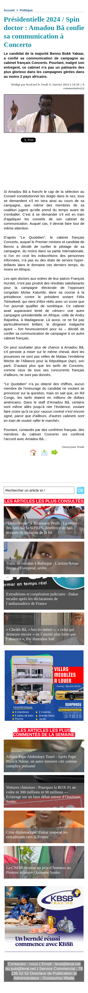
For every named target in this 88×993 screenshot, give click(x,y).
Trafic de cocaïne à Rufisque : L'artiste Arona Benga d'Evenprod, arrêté (42, 565)
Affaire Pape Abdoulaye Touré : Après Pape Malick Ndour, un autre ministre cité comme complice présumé (41, 761)
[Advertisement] (44, 169)
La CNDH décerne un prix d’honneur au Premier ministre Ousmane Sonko (38, 870)
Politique (26, 10)
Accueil (9, 10)
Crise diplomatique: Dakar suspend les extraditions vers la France (37, 834)
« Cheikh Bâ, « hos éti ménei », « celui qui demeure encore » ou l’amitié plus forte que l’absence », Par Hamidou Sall (41, 634)
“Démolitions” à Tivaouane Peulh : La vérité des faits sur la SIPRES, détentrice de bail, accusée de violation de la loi (41, 528)
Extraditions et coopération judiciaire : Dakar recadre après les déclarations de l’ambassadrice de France (42, 599)
